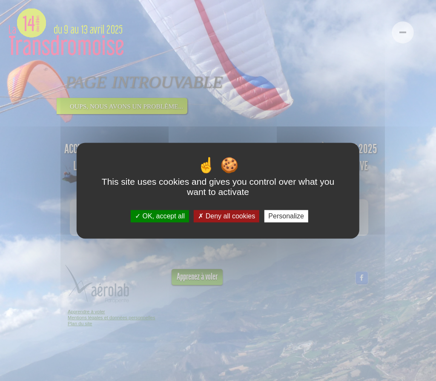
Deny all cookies (226, 216)
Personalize (286, 216)
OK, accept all (160, 216)
